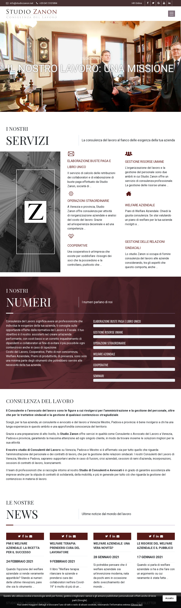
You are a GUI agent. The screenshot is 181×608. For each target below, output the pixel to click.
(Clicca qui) (136, 604)
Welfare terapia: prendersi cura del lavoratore (65, 548)
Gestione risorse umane (144, 162)
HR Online (137, 3)
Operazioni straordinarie (88, 201)
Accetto (169, 598)
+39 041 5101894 (48, 3)
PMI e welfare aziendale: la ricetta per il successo (23, 548)
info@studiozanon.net (21, 3)
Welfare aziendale (140, 205)
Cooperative (77, 245)
